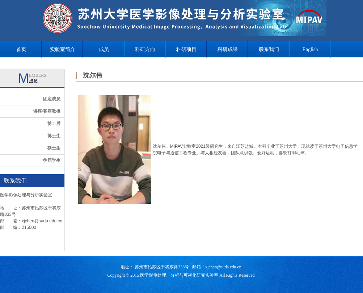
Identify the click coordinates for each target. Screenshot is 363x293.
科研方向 (145, 49)
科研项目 (186, 49)
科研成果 (228, 49)
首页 (21, 49)
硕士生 (53, 148)
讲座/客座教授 (46, 111)
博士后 (53, 123)
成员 (104, 49)
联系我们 (269, 49)
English (310, 49)
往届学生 (51, 160)
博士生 (53, 135)
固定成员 (51, 98)
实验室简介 (62, 49)
